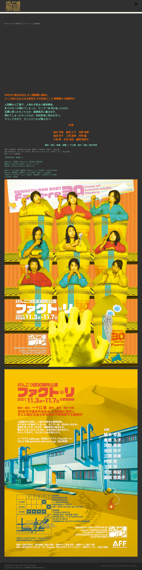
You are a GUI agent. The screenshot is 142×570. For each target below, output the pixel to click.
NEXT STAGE (19, 565)
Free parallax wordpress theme (119, 566)
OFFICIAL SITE (9, 565)
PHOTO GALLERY (30, 565)
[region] (71, 56)
